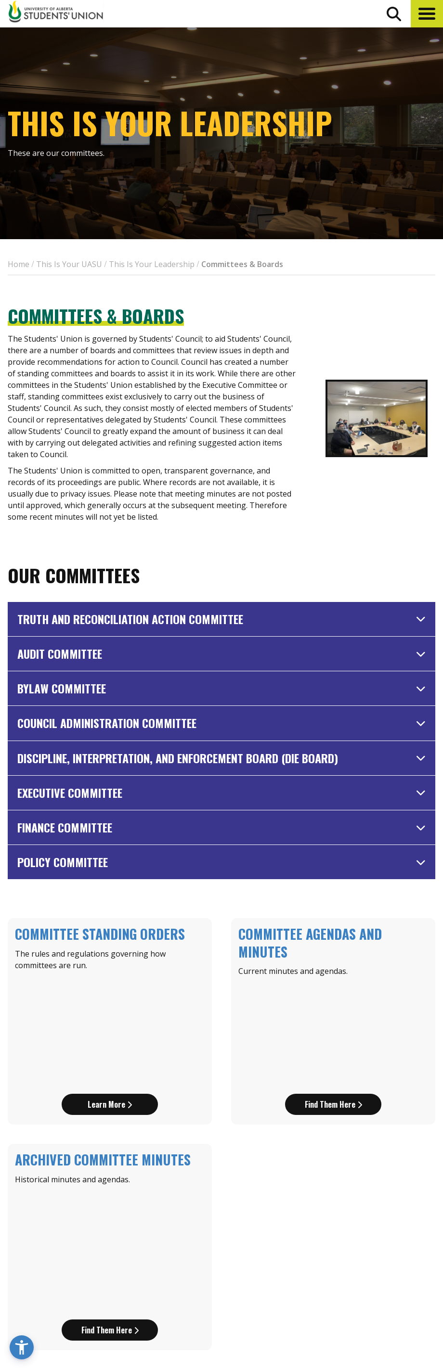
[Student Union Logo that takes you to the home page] (56, 13)
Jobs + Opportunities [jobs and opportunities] (361, 1253)
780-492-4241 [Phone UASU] (119, 1275)
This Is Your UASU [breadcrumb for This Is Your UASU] (69, 264)
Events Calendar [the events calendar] (351, 1200)
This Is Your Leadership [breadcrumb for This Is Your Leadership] (152, 264)
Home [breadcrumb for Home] (18, 264)
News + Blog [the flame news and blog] (343, 1218)
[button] (427, 13)
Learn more (110, 994)
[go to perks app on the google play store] (280, 1254)
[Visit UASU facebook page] (340, 1294)
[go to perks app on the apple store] (219, 1254)
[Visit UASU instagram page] (323, 1294)
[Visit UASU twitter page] (358, 1294)
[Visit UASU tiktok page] (375, 1294)
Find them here (333, 994)
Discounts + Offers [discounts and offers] (356, 1235)
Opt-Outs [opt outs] (337, 1271)
